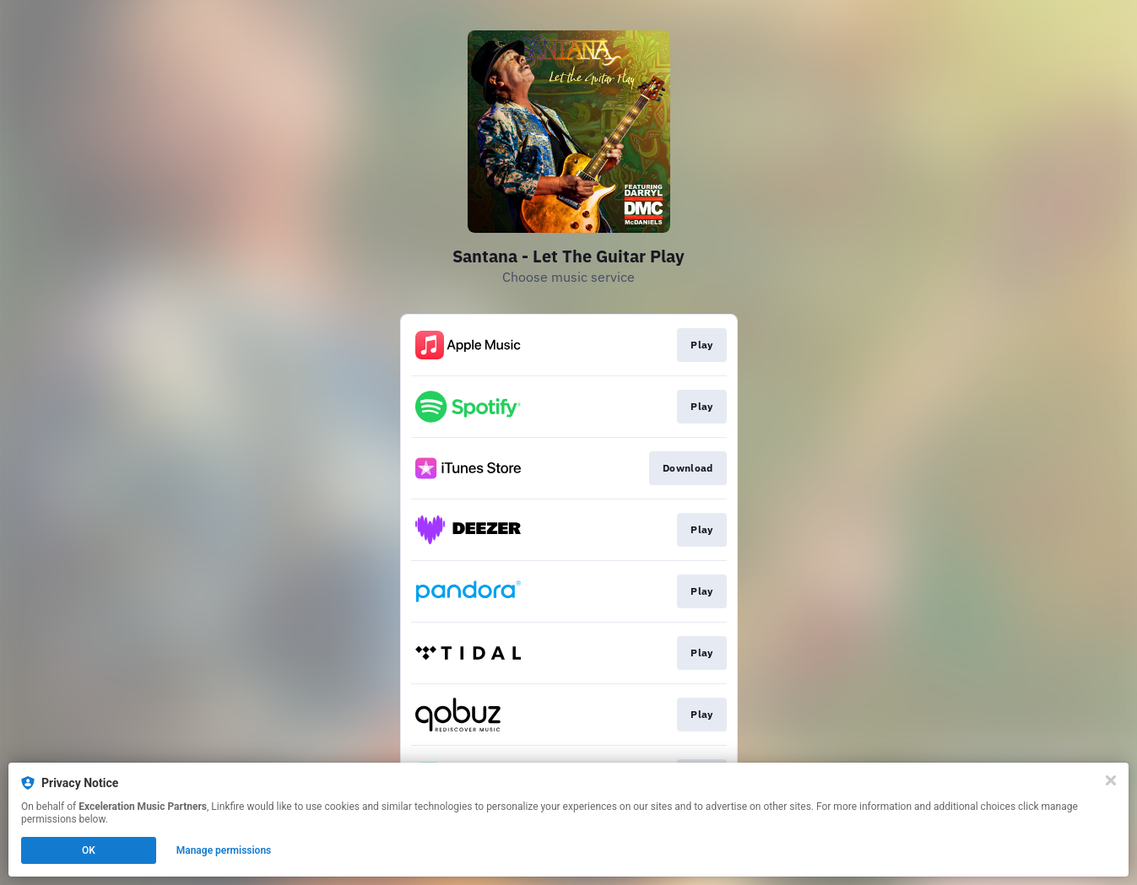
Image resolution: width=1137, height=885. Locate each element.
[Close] (1110, 780)
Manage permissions (224, 850)
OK (88, 850)
